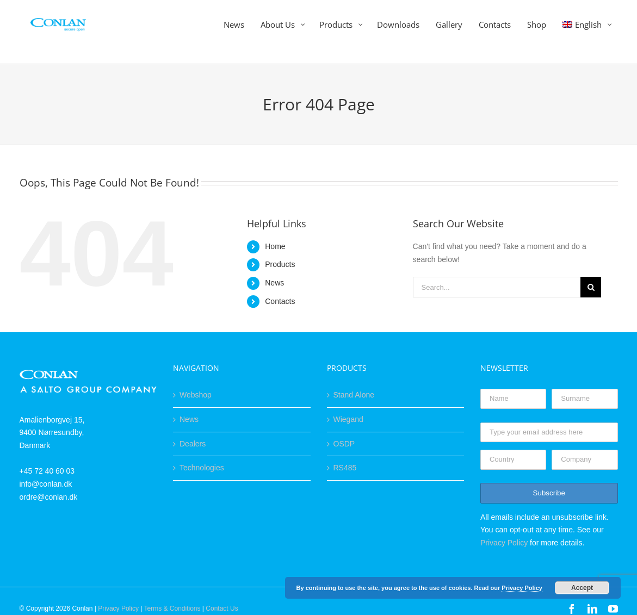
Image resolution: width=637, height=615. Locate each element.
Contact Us (222, 608)
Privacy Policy (504, 542)
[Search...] (497, 287)
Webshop (196, 394)
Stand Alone (354, 394)
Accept (582, 588)
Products (280, 264)
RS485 (345, 467)
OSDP (344, 443)
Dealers (193, 443)
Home (275, 246)
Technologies (202, 467)
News (274, 282)
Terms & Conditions (172, 608)
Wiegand (348, 419)
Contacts (280, 301)
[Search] (590, 287)
